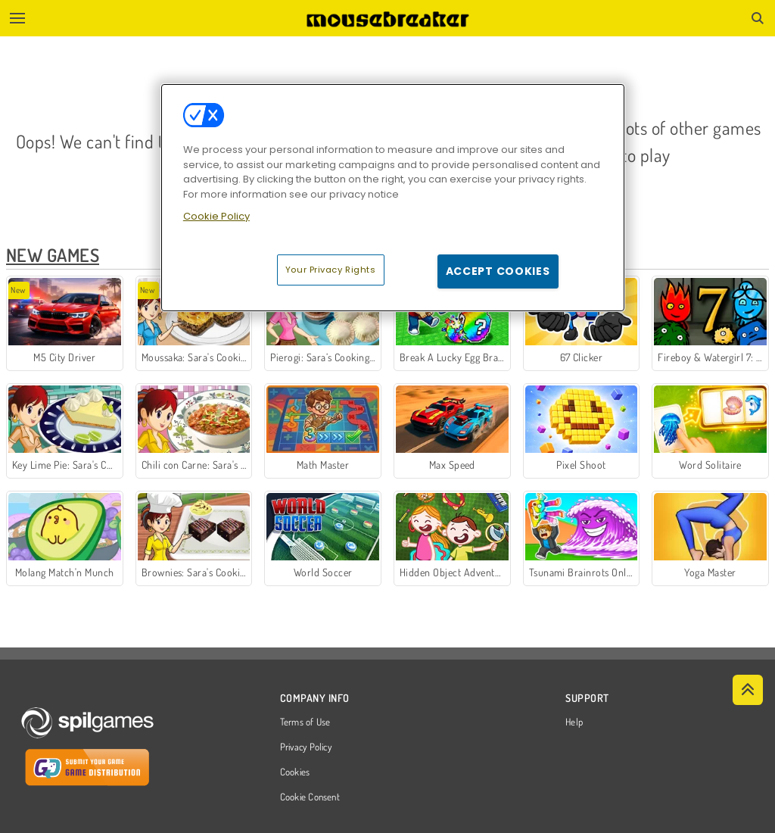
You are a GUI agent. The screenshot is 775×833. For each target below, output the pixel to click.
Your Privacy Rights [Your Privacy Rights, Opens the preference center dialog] (330, 270)
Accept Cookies (498, 271)
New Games (52, 255)
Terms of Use (305, 722)
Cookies (295, 772)
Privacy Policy (305, 747)
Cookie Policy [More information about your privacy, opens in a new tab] (216, 216)
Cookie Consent (310, 797)
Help (574, 722)
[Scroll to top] (748, 690)
